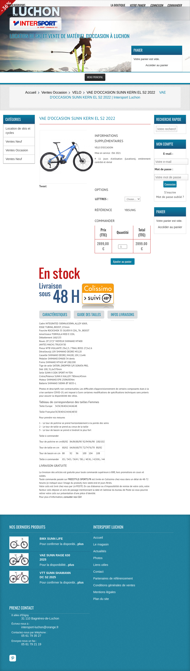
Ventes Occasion (54, 92)
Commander (174, 5)
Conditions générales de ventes (114, 585)
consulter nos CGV (73, 496)
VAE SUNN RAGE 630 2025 (55, 557)
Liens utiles (100, 565)
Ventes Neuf (14, 141)
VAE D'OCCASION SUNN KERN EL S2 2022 (121, 92)
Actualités (99, 551)
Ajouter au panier (122, 261)
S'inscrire (170, 192)
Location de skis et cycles (18, 130)
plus (80, 544)
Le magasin (101, 544)
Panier (137, 50)
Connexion (156, 5)
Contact (98, 571)
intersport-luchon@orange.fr (40, 627)
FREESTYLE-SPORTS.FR (79, 479)
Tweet (43, 186)
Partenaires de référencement (113, 578)
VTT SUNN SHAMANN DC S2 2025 (55, 575)
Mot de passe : (164, 169)
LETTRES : (101, 199)
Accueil (30, 92)
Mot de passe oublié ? (170, 197)
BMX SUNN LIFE (51, 538)
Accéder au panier (157, 65)
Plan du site (101, 599)
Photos (98, 558)
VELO (76, 92)
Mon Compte (164, 144)
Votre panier (137, 5)
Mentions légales (104, 592)
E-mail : (168, 154)
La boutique (118, 5)
